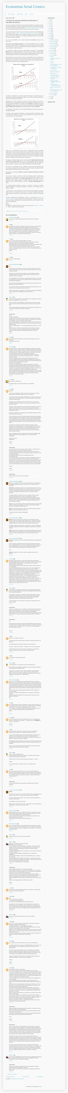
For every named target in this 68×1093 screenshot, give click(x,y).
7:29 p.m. (11, 838)
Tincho (10, 379)
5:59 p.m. (11, 375)
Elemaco (17, 211)
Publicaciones (20, 14)
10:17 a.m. (11, 555)
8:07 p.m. (11, 937)
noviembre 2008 (53, 41)
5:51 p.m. (11, 806)
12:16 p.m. (11, 632)
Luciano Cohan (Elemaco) (14, 264)
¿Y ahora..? (52, 62)
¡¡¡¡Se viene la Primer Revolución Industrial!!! (55, 76)
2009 (50, 36)
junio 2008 (52, 50)
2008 (50, 38)
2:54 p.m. (11, 220)
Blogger (40, 1086)
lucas (10, 887)
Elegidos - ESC (12, 211)
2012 (50, 31)
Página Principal (25, 1076)
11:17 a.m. (11, 1002)
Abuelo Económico (13, 217)
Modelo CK (21, 211)
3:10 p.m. (11, 725)
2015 (50, 26)
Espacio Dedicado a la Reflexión (54, 78)
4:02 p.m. (11, 253)
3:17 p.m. (11, 748)
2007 (50, 96)
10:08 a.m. (11, 513)
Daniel (10, 389)
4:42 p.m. (11, 786)
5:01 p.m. (11, 310)
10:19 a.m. (11, 584)
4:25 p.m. (11, 293)
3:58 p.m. (11, 777)
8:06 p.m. (11, 443)
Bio (5, 14)
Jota (10, 239)
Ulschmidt (11, 346)
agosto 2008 (52, 46)
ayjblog (10, 896)
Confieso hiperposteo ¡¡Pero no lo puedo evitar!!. (56, 65)
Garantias (52, 56)
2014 (50, 28)
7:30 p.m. (11, 863)
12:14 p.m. (11, 615)
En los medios (11, 14)
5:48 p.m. (11, 910)
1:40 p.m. (11, 699)
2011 (50, 33)
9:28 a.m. (11, 963)
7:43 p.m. (11, 917)
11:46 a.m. (11, 603)
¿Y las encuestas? (53, 70)
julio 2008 (52, 48)
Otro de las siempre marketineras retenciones (55, 85)
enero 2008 (52, 94)
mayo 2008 (52, 51)
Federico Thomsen (13, 679)
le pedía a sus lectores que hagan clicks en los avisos (27, 33)
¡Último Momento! (53, 73)
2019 (50, 21)
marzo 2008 (52, 55)
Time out (51, 61)
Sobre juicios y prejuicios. (55, 71)
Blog (26, 14)
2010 (50, 35)
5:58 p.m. (11, 820)
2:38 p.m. (11, 1060)
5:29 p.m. (11, 333)
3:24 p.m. (11, 765)
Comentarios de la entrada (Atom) (17, 1078)
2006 (50, 98)
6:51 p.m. (11, 892)
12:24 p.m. (11, 659)
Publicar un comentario (12, 1074)
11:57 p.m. (11, 470)
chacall (10, 717)
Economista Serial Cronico (25, 7)
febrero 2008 (52, 93)
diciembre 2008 (53, 40)
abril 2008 (52, 53)
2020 (50, 19)
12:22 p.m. (11, 651)
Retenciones (26, 211)
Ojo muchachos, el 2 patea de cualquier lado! (55, 68)
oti (9, 636)
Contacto (31, 14)
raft (9, 224)
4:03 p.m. (11, 260)
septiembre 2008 (53, 45)
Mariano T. (11, 841)
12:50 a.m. (11, 477)
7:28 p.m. (11, 385)
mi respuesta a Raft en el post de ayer (33, 27)
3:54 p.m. (11, 235)
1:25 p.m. (11, 676)
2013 (50, 30)
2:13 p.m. (11, 1051)
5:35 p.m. (11, 342)
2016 (50, 25)
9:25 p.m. (11, 1020)
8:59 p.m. (11, 884)
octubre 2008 (52, 43)
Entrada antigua (40, 1076)
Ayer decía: (8, 39)
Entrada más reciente (10, 1076)
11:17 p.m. (11, 1071)
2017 (50, 23)
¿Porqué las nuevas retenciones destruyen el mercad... (55, 81)
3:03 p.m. (11, 713)
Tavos (10, 337)
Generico (11, 297)
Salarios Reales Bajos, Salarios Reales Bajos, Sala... (56, 90)
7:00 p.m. (11, 830)
